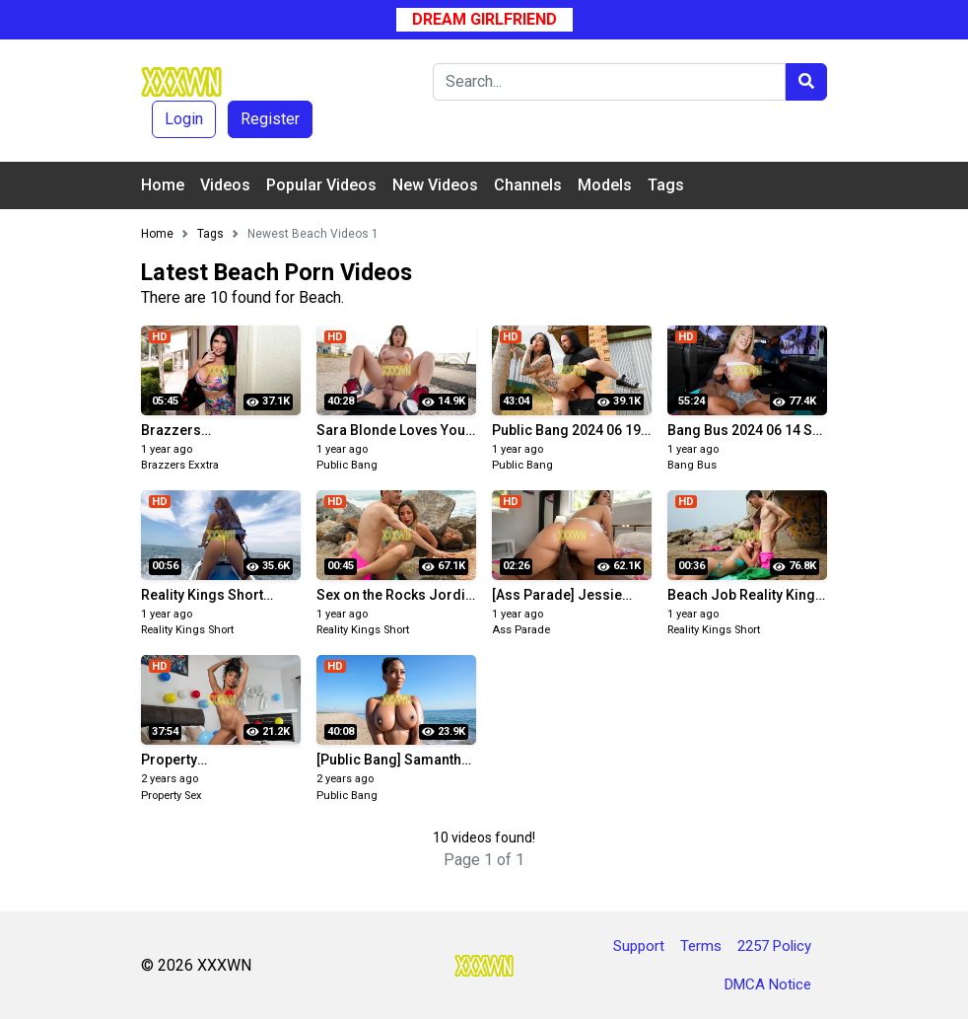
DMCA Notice (768, 984)
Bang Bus (692, 465)
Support (638, 946)
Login (184, 118)
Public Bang (347, 465)
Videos (225, 185)
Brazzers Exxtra (180, 465)
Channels (528, 185)
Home (162, 185)
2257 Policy (774, 946)
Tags (666, 185)
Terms (701, 946)
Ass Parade (521, 629)
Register (270, 118)
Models (605, 185)
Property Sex (171, 795)
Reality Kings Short (187, 629)
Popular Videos (321, 185)
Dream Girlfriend (484, 19)
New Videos (435, 185)
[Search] (609, 82)
